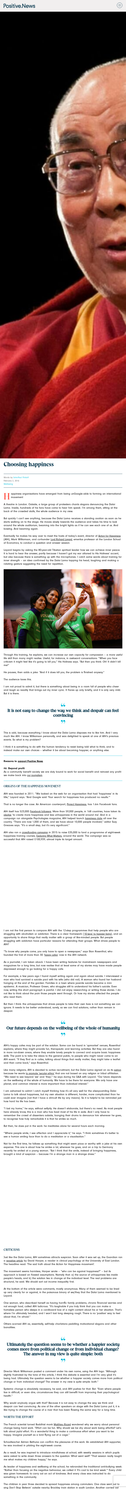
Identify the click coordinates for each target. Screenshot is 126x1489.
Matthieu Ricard (62, 1424)
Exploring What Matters (49, 835)
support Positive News (30, 761)
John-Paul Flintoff (21, 477)
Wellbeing (8, 484)
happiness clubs (93, 818)
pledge (7, 814)
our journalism (34, 775)
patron (117, 1069)
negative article (14, 1260)
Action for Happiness (109, 535)
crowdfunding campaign (35, 832)
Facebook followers (40, 811)
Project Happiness (76, 804)
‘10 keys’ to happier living (97, 933)
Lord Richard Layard (61, 539)
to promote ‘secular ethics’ (40, 1073)
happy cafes (51, 954)
